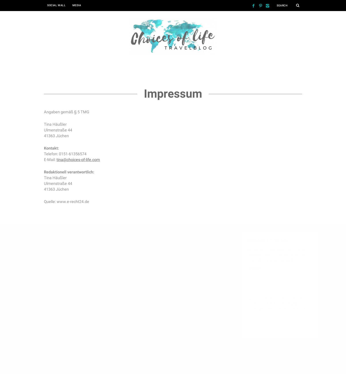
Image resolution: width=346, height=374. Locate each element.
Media (76, 5)
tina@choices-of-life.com (78, 159)
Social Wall (56, 5)
